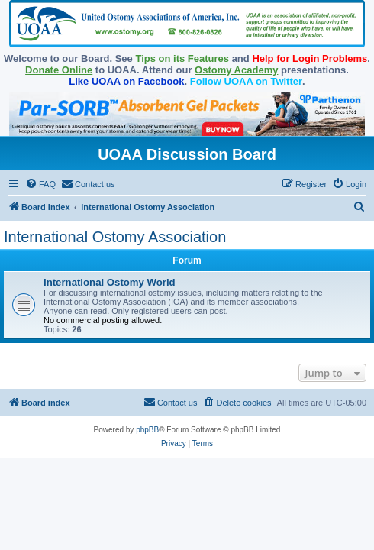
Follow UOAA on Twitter (246, 81)
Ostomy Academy (236, 70)
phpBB (147, 429)
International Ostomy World (110, 282)
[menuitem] (40, 184)
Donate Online (58, 70)
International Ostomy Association (115, 236)
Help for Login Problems (309, 58)
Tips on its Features (182, 58)
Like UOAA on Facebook (126, 81)
